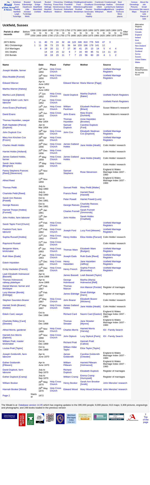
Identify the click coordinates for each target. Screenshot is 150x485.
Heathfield (37, 7)
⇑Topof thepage (145, 418)
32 (63, 42)
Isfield (99, 7)
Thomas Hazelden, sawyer (16, 120)
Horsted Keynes (89, 8)
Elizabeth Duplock (89, 371)
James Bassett (70, 275)
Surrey (137, 54)
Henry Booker (70, 383)
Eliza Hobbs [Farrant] (91, 237)
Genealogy (134, 4)
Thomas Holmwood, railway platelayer (13, 281)
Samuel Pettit (70, 187)
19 (45, 48)
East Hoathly (17, 8)
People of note (144, 13)
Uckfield (37, 12)
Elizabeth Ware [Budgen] (88, 249)
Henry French (70, 269)
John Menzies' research (115, 383)
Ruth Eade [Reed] (89, 256)
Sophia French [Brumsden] (87, 269)
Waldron (58, 12)
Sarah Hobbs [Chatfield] (87, 217)
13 (92, 48)
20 (51, 48)
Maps (134, 12)
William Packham (68, 107)
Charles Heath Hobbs (13, 145)
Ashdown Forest (17, 3)
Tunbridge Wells (27, 15)
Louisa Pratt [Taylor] (13, 348)
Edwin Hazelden (11, 262)
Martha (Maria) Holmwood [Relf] (88, 281)
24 (57, 42)
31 (63, 45)
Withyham (99, 12)
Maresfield (37, 9)
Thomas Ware (70, 249)
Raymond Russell (11, 243)
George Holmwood (68, 281)
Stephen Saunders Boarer (16, 300)
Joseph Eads (70, 256)
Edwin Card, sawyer (13, 314)
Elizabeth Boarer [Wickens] (88, 300)
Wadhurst (48, 12)
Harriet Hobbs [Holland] (14, 151)
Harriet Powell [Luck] (90, 199)
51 (97, 52)
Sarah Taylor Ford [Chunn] (16, 224)
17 (69, 48)
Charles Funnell (71, 211)
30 (74, 48)
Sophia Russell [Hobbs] (14, 237)
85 (92, 52)
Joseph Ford (69, 230)
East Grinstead (120, 3)
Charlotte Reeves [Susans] (89, 205)
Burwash (37, 2)
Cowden (89, 2)
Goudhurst (88, 4)
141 (97, 45)
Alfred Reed (9, 180)
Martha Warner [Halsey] (15, 89)
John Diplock (69, 336)
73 (51, 42)
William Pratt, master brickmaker (13, 342)
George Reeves (11, 205)
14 (97, 48)
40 (45, 42)
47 (103, 42)
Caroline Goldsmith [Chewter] (90, 355)
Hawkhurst (27, 7)
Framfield (68, 4)
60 (92, 55)
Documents (134, 9)
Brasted (27, 2)
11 (40, 42)
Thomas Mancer (67, 287)
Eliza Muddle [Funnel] (14, 76)
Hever (68, 7)
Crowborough (110, 2)
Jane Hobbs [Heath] (90, 145)
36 (69, 45)
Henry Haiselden (68, 262)
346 (80, 42)
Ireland (138, 37)
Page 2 (6, 395)
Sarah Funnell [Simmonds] (87, 211)
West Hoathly (89, 15)
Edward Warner (10, 83)
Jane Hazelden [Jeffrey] (88, 262)
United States (140, 59)
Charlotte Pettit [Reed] (14, 193)
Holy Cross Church (55, 70)
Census (134, 2)
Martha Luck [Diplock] (14, 95)
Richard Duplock (67, 371)
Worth (109, 12)
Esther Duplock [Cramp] (15, 376)
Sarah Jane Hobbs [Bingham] (12, 164)
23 (57, 45)
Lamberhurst (109, 7)
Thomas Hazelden (68, 120)
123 (74, 42)
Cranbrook (99, 2)
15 (57, 52)
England (138, 35)
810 (85, 42)
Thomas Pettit (10, 187)
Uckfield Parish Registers (116, 95)
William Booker (10, 383)
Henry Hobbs (70, 237)
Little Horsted (27, 10)
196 (85, 45)
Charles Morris (70, 330)
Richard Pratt (70, 342)
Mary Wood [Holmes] (91, 389)
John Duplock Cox (12, 132)
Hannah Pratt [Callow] (87, 342)
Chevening (58, 2)
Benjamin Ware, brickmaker (11, 249)
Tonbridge (17, 16)
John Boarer (69, 300)
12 (103, 45)
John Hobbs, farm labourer (16, 217)
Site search (144, 9)
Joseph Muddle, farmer (14, 70)
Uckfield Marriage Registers (112, 70)
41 (80, 48)
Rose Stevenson (88, 172)
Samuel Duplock (67, 126)
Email (144, 7)
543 (97, 42)
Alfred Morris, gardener (14, 330)
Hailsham (120, 7)
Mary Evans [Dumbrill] (86, 114)
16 (80, 52)
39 (45, 45)
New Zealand (140, 46)
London (138, 43)
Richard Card (70, 314)
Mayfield (47, 9)
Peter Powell (69, 199)
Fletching (48, 4)
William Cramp (70, 376)
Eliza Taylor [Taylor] (90, 348)
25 (86, 48)
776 (91, 42)
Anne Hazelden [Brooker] (88, 120)
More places (120, 15)
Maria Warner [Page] (90, 83)
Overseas (139, 48)
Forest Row (58, 4)
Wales (137, 62)
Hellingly (47, 7)
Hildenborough (79, 7)
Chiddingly (68, 2)
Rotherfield (68, 9)
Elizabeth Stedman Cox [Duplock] (90, 132)
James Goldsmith (68, 355)
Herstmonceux (59, 7)
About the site (144, 3)
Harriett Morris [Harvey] (87, 329)
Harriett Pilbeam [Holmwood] (88, 363)
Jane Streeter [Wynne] (87, 322)
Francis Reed (70, 193)
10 (115, 52)
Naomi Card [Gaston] (91, 314)
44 (69, 42)
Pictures (134, 7)
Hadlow (109, 4)
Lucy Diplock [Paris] (90, 336)
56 (86, 55)
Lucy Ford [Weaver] (90, 230)
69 (86, 52)
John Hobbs (69, 217)
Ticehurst (120, 12)
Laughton (120, 9)
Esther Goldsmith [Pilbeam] (11, 363)
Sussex (138, 57)
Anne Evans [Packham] (14, 107)
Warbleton (68, 12)
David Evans (9, 114)
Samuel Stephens (68, 172)
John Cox (68, 132)
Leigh (17, 14)
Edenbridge (27, 4)
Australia (138, 29)
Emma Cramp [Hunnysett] (87, 376)
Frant (78, 4)
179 (91, 45)
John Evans (69, 114)
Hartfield (16, 12)
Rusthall (78, 9)
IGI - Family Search (113, 330)
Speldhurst (109, 9)
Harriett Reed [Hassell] (87, 193)
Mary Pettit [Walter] (90, 187)
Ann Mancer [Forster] (91, 287)
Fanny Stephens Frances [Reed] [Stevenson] (15, 172)
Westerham (79, 12)
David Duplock (70, 95)
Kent (137, 40)
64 (74, 45)
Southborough (100, 9)
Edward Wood (70, 389)
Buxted (48, 2)
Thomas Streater (67, 322)
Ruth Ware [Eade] (12, 256)
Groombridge (99, 4)
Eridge (37, 4)
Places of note (144, 17)
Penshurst (58, 9)
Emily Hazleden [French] (15, 269)
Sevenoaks (89, 12)
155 (80, 45)
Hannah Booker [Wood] (14, 389)
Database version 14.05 (31, 405)
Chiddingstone (79, 2)
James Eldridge (71, 293)
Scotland (138, 51)
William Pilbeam (67, 363)
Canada (138, 32)
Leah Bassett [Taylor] (91, 275)
